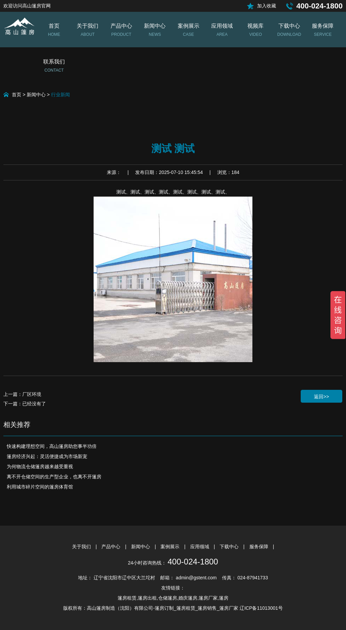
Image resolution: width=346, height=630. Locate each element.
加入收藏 (266, 5)
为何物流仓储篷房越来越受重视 (40, 466)
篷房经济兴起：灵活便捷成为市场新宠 (47, 456)
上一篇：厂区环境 (22, 394)
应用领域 (200, 546)
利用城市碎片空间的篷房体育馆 (40, 486)
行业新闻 (60, 94)
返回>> (321, 396)
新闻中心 (36, 94)
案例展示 (170, 546)
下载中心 (230, 546)
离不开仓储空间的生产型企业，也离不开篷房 (54, 476)
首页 (16, 94)
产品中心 (111, 546)
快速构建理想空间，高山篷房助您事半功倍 (52, 446)
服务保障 (259, 546)
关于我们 (82, 546)
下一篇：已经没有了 (24, 403)
